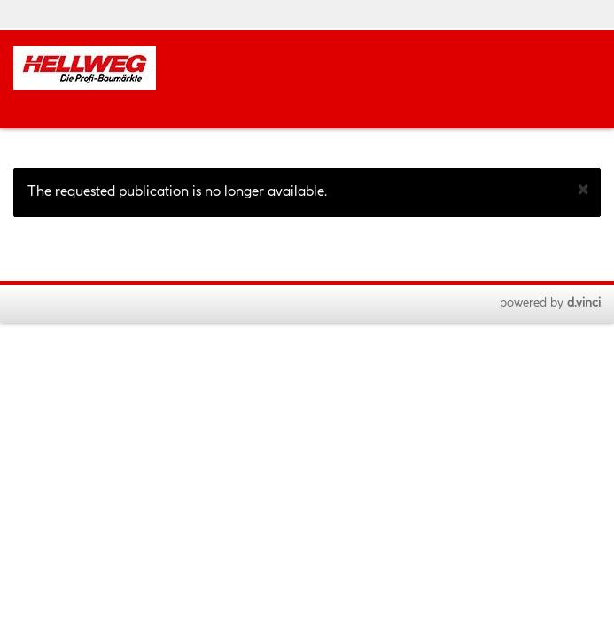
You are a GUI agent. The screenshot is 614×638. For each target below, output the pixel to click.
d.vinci (584, 303)
